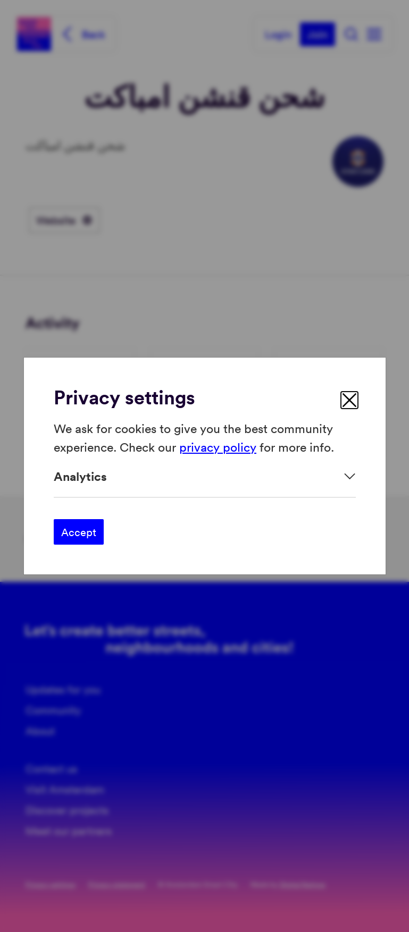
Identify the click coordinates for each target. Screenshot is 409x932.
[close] (349, 400)
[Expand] (205, 476)
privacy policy (217, 446)
